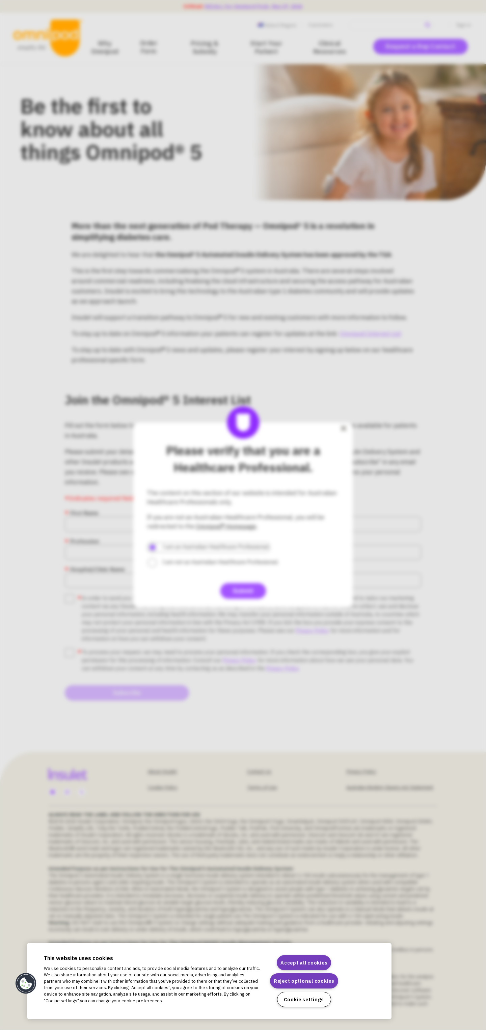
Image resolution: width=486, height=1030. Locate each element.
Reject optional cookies (304, 981)
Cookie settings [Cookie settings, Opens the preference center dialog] (304, 999)
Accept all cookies (303, 962)
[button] (26, 983)
